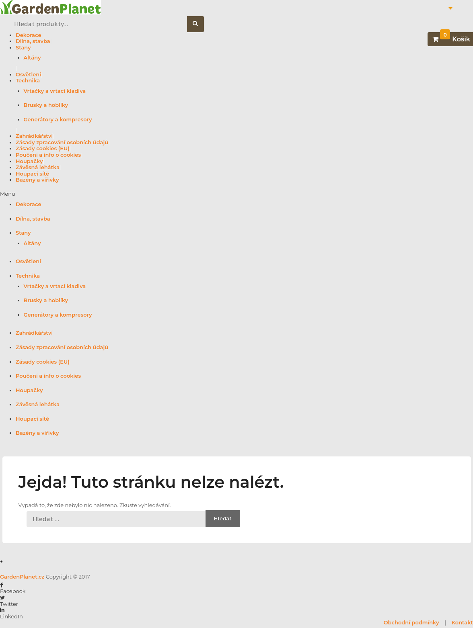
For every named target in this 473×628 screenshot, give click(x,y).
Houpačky (29, 161)
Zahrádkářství (34, 136)
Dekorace (28, 35)
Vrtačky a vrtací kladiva (55, 91)
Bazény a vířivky (37, 179)
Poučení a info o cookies (48, 154)
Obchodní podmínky (411, 622)
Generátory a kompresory (58, 119)
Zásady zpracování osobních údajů (62, 142)
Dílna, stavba (33, 41)
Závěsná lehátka (38, 167)
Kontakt (462, 622)
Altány (32, 57)
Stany (23, 47)
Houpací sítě (32, 173)
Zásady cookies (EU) (43, 148)
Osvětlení (28, 74)
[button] (236, 194)
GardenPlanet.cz (22, 576)
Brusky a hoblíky (46, 105)
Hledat (199, 24)
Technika (28, 80)
